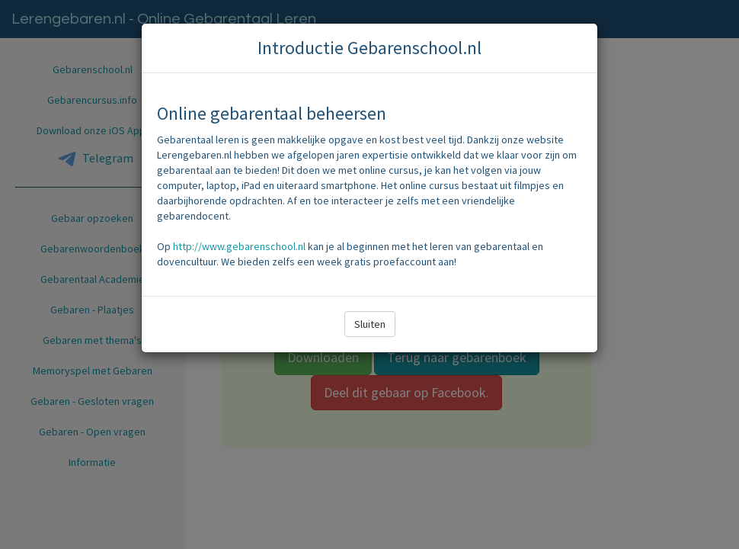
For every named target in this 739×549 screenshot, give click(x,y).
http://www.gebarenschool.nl (239, 246)
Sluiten (369, 324)
